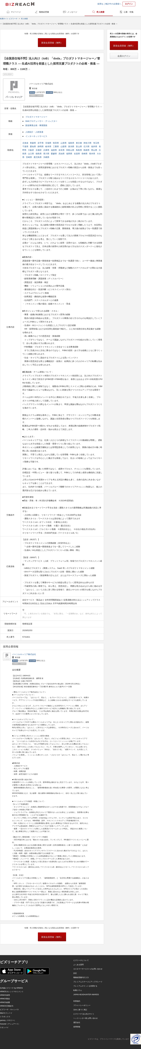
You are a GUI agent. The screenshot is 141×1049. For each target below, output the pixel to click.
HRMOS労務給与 (6, 1006)
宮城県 (48, 143)
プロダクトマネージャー (36, 117)
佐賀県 (77, 153)
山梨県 (64, 146)
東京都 (79, 143)
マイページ (16, 12)
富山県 (79, 146)
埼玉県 (96, 143)
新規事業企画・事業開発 (36, 125)
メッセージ (72, 12)
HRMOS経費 (5, 1002)
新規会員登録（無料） (52, 42)
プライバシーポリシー (81, 1005)
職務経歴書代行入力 (81, 977)
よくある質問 (78, 965)
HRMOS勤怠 (5, 999)
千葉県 (25, 146)
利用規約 (76, 1001)
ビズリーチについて (81, 960)
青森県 (33, 143)
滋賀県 (54, 150)
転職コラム (77, 990)
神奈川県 (87, 143)
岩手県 (41, 143)
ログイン (129, 4)
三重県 (56, 146)
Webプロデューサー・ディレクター (41, 121)
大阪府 (31, 150)
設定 (75, 973)
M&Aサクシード (6, 1013)
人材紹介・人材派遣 (34, 132)
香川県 (46, 153)
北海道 (25, 143)
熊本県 (92, 153)
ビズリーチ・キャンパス (9, 1010)
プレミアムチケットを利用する (85, 986)
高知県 (62, 153)
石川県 (86, 146)
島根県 (86, 150)
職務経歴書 (44, 12)
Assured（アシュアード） (10, 1024)
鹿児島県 (38, 157)
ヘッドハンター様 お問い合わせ (85, 1018)
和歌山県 (70, 150)
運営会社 (76, 1022)
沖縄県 (46, 157)
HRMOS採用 (5, 995)
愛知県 (33, 146)
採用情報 (76, 1027)
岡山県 (94, 150)
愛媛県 (54, 153)
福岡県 (69, 153)
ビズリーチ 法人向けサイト (83, 1014)
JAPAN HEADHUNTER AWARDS (86, 995)
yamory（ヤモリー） (8, 1020)
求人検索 (100, 12)
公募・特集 (129, 12)
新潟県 (71, 146)
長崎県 (84, 153)
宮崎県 (29, 157)
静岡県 (41, 146)
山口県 (31, 153)
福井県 (94, 146)
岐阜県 (48, 146)
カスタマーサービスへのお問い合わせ (87, 969)
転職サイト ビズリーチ (9, 19)
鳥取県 (79, 150)
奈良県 (62, 150)
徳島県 (39, 153)
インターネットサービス (36, 136)
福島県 (71, 143)
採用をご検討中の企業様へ (109, 4)
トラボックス (5, 1017)
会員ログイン (124, 56)
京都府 (39, 150)
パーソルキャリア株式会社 (24, 654)
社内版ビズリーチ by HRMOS (11, 988)
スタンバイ (4, 1027)
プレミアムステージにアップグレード (87, 982)
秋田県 (56, 143)
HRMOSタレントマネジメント (12, 992)
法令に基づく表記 (80, 1010)
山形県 (64, 143)
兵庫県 (46, 150)
